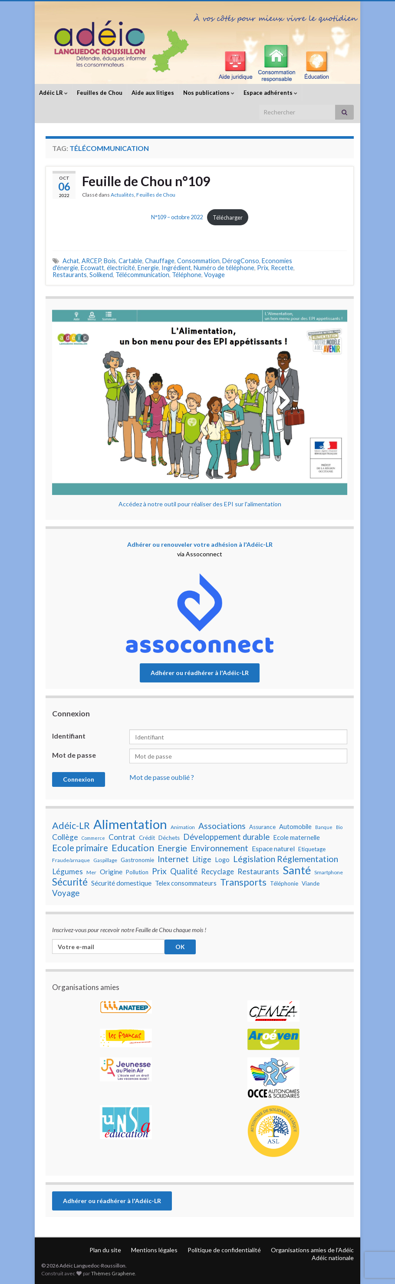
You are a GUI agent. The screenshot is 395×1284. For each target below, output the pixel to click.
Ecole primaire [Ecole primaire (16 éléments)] (80, 848)
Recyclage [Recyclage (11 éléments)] (217, 871)
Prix (262, 267)
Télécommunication (142, 274)
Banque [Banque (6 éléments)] (323, 827)
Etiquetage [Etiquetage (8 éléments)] (312, 849)
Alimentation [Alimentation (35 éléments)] (130, 824)
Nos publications (208, 92)
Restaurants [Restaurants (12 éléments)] (258, 871)
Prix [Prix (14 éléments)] (159, 871)
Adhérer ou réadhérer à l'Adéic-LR (200, 672)
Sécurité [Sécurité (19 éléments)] (70, 882)
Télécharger (228, 217)
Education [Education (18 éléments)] (133, 848)
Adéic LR (53, 92)
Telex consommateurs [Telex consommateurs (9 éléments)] (186, 883)
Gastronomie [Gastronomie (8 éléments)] (137, 859)
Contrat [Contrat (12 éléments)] (122, 837)
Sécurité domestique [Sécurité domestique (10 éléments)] (121, 883)
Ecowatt (92, 267)
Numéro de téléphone (224, 267)
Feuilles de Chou (99, 92)
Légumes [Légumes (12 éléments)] (67, 871)
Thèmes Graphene (113, 1273)
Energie (148, 267)
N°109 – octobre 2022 (177, 217)
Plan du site (105, 1250)
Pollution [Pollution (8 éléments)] (137, 872)
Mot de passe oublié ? (161, 777)
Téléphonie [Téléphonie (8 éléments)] (284, 883)
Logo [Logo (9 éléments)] (222, 859)
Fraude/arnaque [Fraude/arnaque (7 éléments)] (71, 860)
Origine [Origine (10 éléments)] (111, 872)
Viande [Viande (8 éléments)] (310, 883)
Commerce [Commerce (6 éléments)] (93, 838)
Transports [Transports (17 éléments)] (243, 882)
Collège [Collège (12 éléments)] (65, 837)
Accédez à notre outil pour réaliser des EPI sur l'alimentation (199, 504)
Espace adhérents (270, 92)
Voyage (214, 274)
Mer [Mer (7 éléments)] (91, 872)
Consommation (198, 260)
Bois (110, 260)
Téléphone (186, 274)
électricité (121, 267)
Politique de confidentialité (224, 1250)
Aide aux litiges (153, 92)
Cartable (130, 260)
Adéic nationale (333, 1257)
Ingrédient (176, 267)
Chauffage (159, 260)
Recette (282, 267)
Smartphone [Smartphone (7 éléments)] (328, 872)
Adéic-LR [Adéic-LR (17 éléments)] (71, 825)
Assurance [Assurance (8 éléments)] (262, 826)
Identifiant (69, 736)
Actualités (122, 194)
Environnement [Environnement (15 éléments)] (219, 848)
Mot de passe (74, 755)
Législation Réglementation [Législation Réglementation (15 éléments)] (285, 858)
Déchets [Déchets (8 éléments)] (169, 837)
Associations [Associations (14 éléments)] (222, 826)
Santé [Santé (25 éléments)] (297, 870)
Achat (71, 260)
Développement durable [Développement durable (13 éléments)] (226, 837)
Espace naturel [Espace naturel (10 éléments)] (273, 849)
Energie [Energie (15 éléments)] (172, 848)
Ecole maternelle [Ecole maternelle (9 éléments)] (296, 837)
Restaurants (70, 274)
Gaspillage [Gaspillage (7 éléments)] (105, 860)
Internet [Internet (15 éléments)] (173, 858)
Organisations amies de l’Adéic (312, 1250)
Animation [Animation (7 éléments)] (183, 827)
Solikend (101, 274)
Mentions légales (154, 1250)
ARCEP (91, 260)
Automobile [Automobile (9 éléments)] (295, 826)
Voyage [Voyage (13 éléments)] (65, 893)
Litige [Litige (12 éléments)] (201, 859)
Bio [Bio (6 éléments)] (339, 827)
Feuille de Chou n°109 (146, 181)
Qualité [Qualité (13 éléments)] (184, 871)
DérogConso (240, 260)
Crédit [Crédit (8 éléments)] (147, 837)
